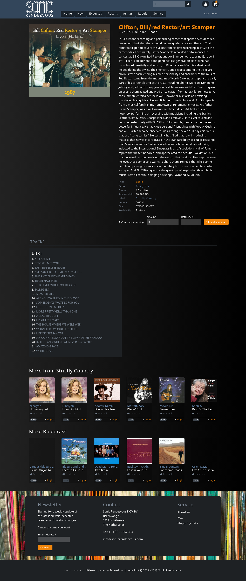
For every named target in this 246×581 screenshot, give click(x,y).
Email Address (47, 534)
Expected (95, 13)
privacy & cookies (111, 570)
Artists (128, 13)
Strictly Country (146, 198)
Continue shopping (131, 222)
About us (183, 512)
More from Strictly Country (61, 370)
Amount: (151, 216)
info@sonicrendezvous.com (123, 539)
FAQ (206, 13)
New (80, 13)
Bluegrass (142, 186)
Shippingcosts (187, 523)
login (50, 419)
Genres (158, 13)
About (215, 13)
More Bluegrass (48, 431)
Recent (113, 13)
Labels (142, 13)
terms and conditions (79, 570)
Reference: (187, 216)
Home (67, 13)
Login (139, 181)
